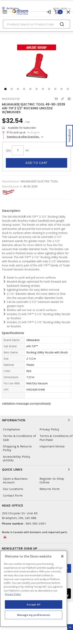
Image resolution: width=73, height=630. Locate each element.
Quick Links (36, 469)
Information (36, 420)
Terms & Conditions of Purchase (56, 437)
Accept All (33, 604)
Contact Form (13, 495)
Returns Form (50, 489)
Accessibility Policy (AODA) (16, 458)
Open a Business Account (15, 480)
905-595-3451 (36, 523)
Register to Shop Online (52, 480)
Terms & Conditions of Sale (19, 437)
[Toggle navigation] (5, 12)
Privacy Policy (49, 429)
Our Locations (13, 489)
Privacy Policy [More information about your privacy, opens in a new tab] (13, 594)
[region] (33, 589)
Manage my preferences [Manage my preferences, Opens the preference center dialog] (33, 615)
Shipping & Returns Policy (17, 448)
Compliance (11, 429)
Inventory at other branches (23, 136)
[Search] (36, 24)
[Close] (62, 556)
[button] (5, 89)
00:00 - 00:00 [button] (60, 8)
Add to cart (36, 163)
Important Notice (52, 446)
